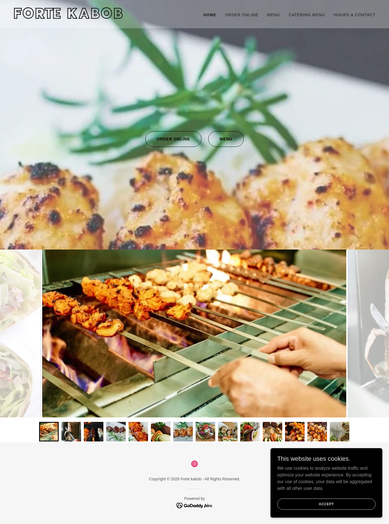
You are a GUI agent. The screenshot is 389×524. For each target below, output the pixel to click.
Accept (326, 504)
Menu (226, 139)
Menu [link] (273, 15)
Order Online (173, 139)
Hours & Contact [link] (355, 15)
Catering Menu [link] (307, 15)
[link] (101, 17)
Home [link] (209, 15)
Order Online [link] (241, 15)
